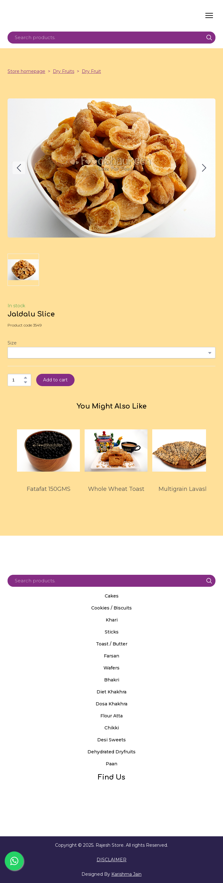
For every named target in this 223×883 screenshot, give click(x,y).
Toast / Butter (111, 644)
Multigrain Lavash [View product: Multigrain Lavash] (184, 489)
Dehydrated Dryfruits (111, 752)
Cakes (112, 596)
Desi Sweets (111, 740)
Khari (112, 620)
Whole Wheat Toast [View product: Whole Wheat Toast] (116, 489)
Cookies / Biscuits (111, 608)
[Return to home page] (67, 15)
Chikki (111, 728)
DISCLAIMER (111, 859)
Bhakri (111, 680)
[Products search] (111, 38)
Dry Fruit (91, 71)
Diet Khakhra (111, 692)
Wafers (111, 668)
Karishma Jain (126, 874)
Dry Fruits (63, 71)
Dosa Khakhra (111, 704)
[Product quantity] (18, 380)
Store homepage (26, 71)
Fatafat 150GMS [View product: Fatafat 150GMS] (48, 489)
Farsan (111, 656)
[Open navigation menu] (209, 15)
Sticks (112, 632)
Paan (111, 764)
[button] (209, 37)
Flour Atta (111, 716)
